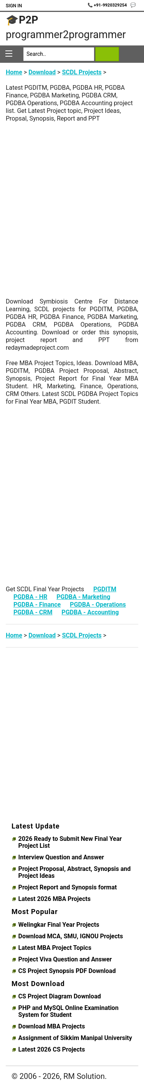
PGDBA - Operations (98, 604)
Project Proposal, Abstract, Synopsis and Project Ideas (74, 872)
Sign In (14, 5)
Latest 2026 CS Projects (51, 1049)
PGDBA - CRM (33, 612)
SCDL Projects (81, 72)
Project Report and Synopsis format (67, 887)
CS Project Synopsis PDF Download (67, 971)
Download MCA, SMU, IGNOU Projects (70, 936)
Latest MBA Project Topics (54, 947)
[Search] (58, 54)
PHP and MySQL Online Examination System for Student (68, 1011)
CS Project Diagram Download (59, 996)
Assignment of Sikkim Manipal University (75, 1038)
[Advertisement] (72, 194)
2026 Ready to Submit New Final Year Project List (70, 842)
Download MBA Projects (51, 1026)
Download (42, 72)
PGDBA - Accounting (90, 612)
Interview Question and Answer (61, 857)
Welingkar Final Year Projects (58, 924)
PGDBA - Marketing (83, 597)
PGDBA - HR (30, 597)
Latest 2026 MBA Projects (54, 899)
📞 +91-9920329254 (108, 5)
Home (14, 72)
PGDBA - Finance (37, 604)
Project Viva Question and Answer (65, 959)
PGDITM (104, 589)
